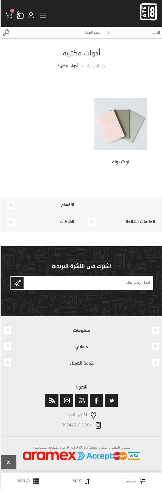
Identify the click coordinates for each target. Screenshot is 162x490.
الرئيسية (92, 66)
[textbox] (57, 32)
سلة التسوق (10, 15)
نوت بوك (120, 161)
